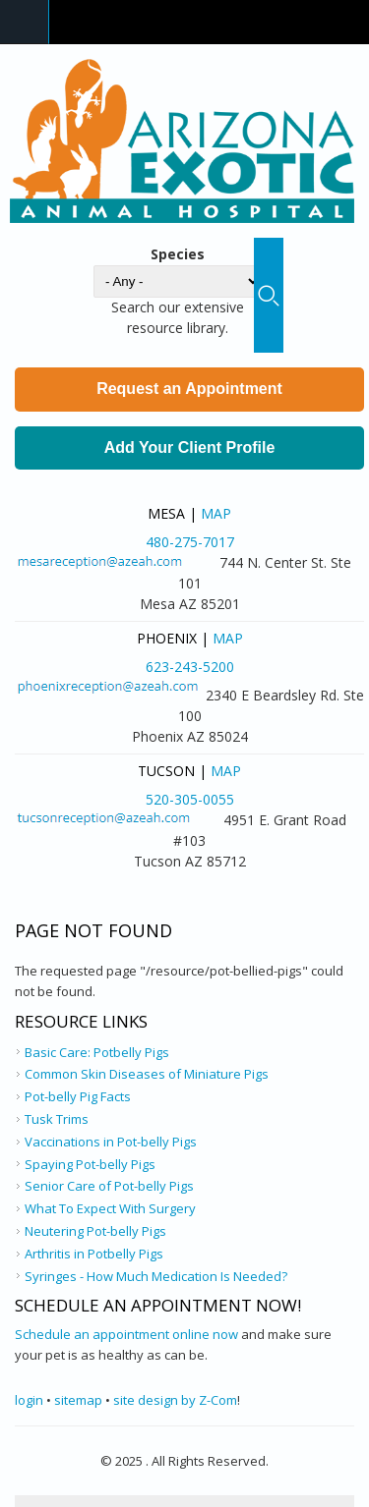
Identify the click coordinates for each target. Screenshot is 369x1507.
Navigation (24, 22)
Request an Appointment (189, 388)
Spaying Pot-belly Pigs (90, 1164)
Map (216, 513)
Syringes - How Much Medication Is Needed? (156, 1276)
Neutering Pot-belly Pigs (95, 1231)
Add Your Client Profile (190, 447)
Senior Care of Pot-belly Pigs (109, 1186)
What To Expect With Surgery (110, 1208)
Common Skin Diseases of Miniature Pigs (147, 1074)
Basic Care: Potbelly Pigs (97, 1052)
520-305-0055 (190, 799)
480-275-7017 (190, 541)
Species (178, 254)
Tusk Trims (57, 1119)
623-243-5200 (190, 666)
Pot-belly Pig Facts (78, 1096)
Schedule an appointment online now (126, 1334)
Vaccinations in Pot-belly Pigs (111, 1141)
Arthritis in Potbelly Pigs (94, 1253)
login (29, 1400)
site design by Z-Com (175, 1400)
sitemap (78, 1400)
